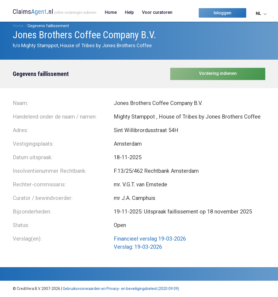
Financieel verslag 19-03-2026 (150, 238)
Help (129, 12)
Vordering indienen (218, 73)
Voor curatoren (157, 12)
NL (258, 13)
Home (111, 12)
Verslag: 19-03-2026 (138, 247)
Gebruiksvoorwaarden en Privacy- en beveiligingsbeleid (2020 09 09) (121, 288)
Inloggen (222, 12)
